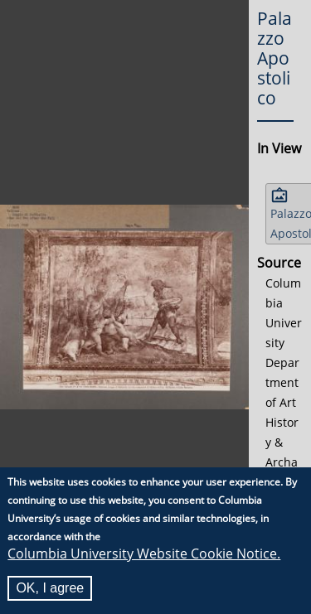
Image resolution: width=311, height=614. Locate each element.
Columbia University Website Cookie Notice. (143, 554)
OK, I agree (50, 589)
